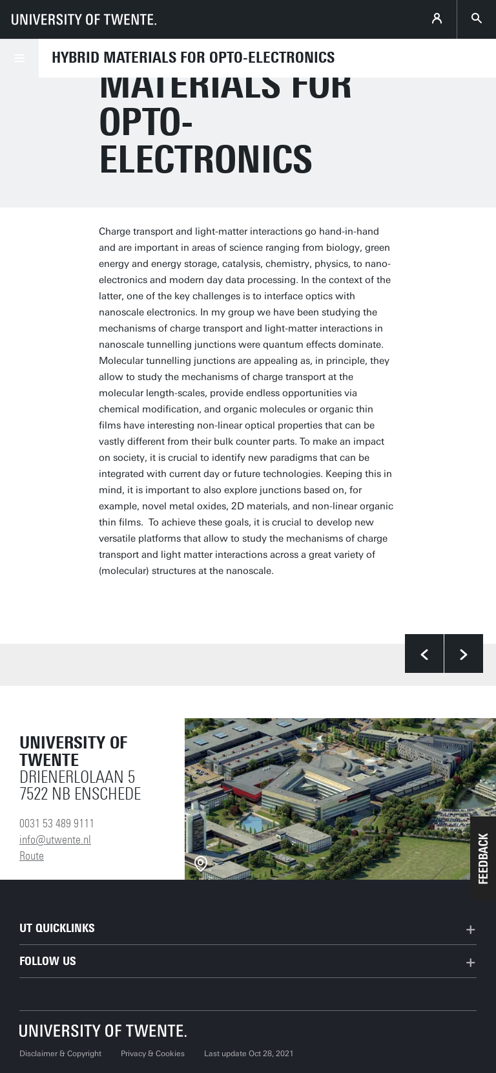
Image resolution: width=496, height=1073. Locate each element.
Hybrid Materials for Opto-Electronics (193, 57)
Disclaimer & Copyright (60, 1053)
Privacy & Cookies (153, 1053)
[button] (483, 858)
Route (31, 856)
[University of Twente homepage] (84, 19)
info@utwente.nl (55, 840)
